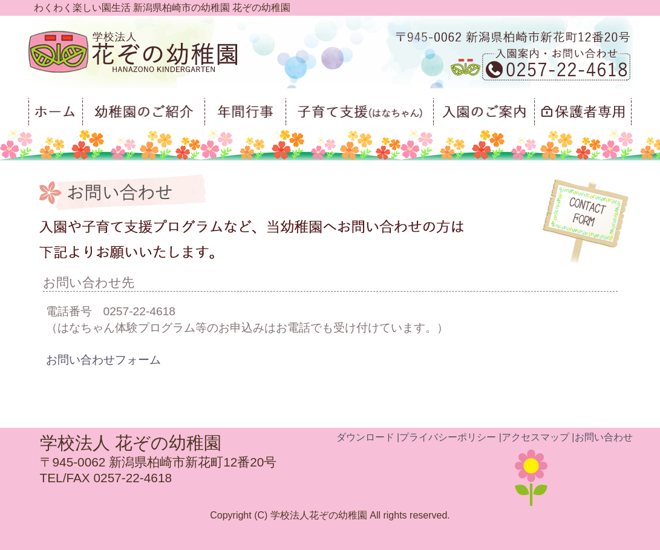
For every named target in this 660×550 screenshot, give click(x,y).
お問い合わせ (604, 437)
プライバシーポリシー (447, 437)
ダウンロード (365, 437)
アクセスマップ (535, 437)
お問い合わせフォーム (103, 359)
